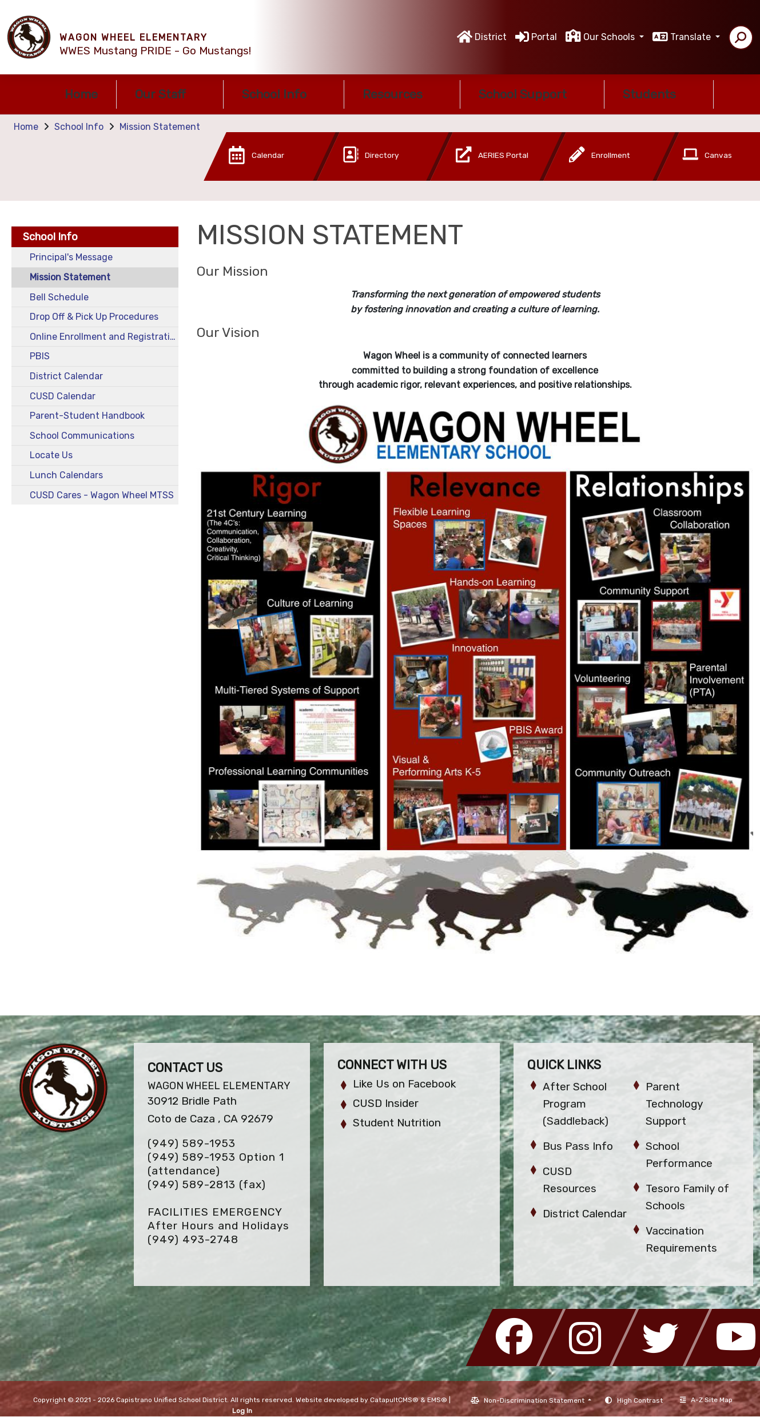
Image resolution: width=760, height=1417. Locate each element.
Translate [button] (691, 36)
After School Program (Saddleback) (575, 1104)
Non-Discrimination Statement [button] (535, 1400)
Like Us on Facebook (404, 1083)
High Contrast (640, 1400)
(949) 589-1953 (192, 1143)
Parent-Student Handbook (87, 415)
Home (81, 94)
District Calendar (66, 376)
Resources (402, 94)
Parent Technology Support (674, 1104)
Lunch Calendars (66, 475)
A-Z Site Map (706, 1400)
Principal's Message (71, 257)
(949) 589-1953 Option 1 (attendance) (216, 1163)
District (491, 36)
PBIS (40, 356)
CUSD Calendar (63, 396)
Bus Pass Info (578, 1146)
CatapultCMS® (394, 1400)
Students (659, 94)
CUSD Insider (386, 1103)
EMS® (437, 1400)
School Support (532, 94)
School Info (283, 94)
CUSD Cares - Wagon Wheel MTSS (102, 495)
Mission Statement (160, 126)
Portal (544, 36)
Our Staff (170, 94)
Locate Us (51, 455)
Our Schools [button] (610, 36)
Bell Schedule (59, 297)
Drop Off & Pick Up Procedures (94, 316)
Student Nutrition (397, 1122)
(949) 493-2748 (193, 1239)
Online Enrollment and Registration (104, 336)
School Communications (82, 435)
